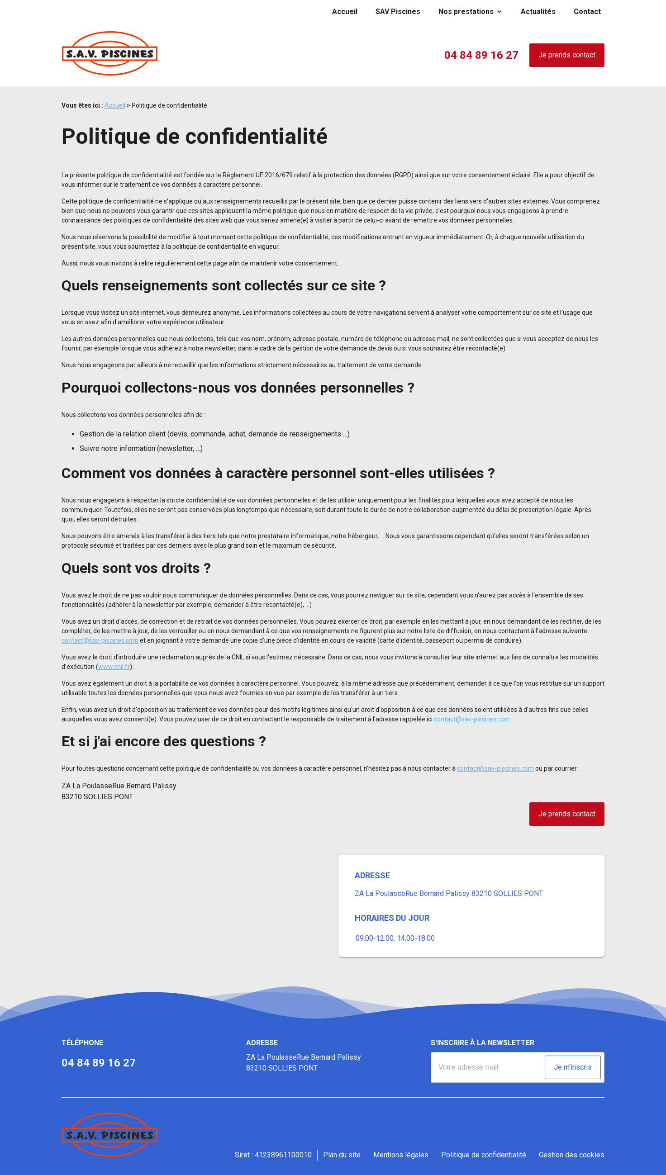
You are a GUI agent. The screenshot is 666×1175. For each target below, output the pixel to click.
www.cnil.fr (114, 666)
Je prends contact (566, 55)
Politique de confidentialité (483, 1155)
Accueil (344, 11)
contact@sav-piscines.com (100, 640)
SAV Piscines (398, 11)
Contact (587, 11)
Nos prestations (466, 11)
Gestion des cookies (571, 1155)
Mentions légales (400, 1155)
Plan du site (342, 1155)
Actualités (538, 11)
